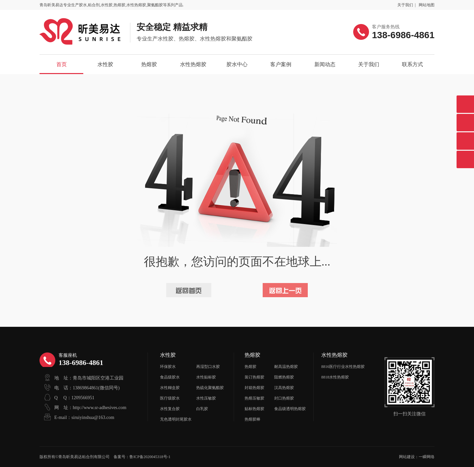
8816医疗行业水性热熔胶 (343, 367)
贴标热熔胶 (254, 409)
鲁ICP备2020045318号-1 (150, 456)
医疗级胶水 (170, 398)
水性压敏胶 (206, 398)
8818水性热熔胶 (335, 377)
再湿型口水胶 (208, 367)
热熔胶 (149, 64)
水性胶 (105, 64)
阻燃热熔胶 (284, 377)
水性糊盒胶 (170, 388)
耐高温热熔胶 (286, 367)
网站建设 (407, 456)
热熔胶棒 (252, 419)
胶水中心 (237, 64)
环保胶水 (168, 367)
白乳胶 (202, 409)
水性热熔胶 (193, 64)
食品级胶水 (170, 377)
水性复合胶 (170, 409)
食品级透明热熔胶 (290, 409)
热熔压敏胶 (254, 398)
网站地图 (426, 5)
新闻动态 (324, 64)
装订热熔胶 (254, 377)
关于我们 (405, 5)
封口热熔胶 (284, 398)
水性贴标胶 (206, 377)
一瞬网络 (426, 456)
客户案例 (280, 64)
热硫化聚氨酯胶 (210, 388)
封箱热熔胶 (254, 388)
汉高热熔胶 (284, 388)
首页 (61, 64)
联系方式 (412, 64)
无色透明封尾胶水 (176, 419)
